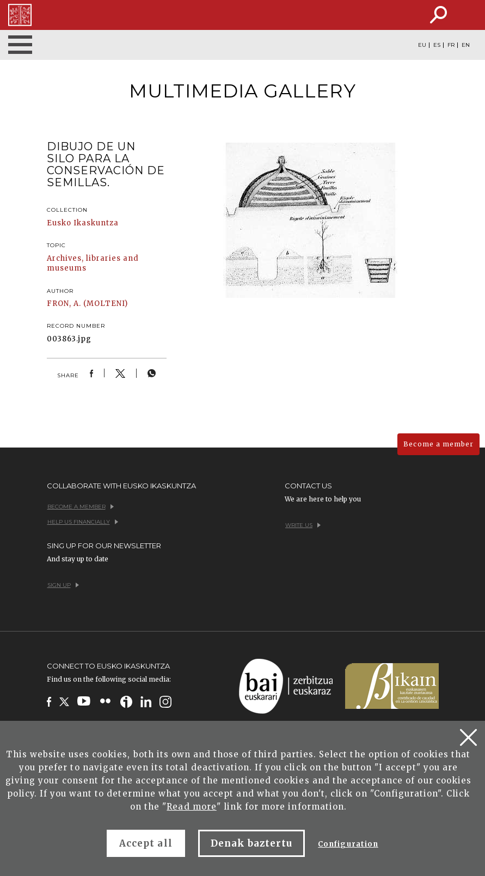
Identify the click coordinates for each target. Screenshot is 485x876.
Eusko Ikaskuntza (83, 223)
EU (422, 45)
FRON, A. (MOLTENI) (87, 303)
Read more (191, 806)
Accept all (145, 843)
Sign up (63, 585)
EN (466, 45)
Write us (303, 525)
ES (436, 45)
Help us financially (82, 521)
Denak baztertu (252, 843)
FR (451, 45)
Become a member (438, 444)
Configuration (348, 844)
